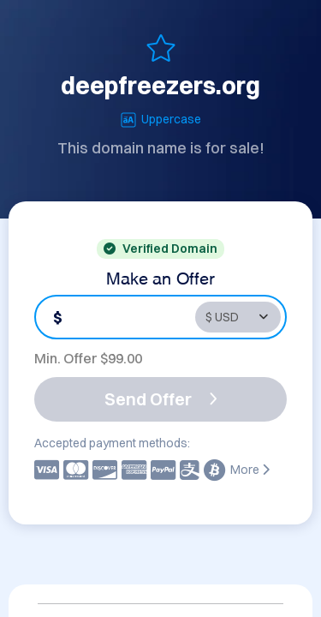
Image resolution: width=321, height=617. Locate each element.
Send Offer (160, 399)
